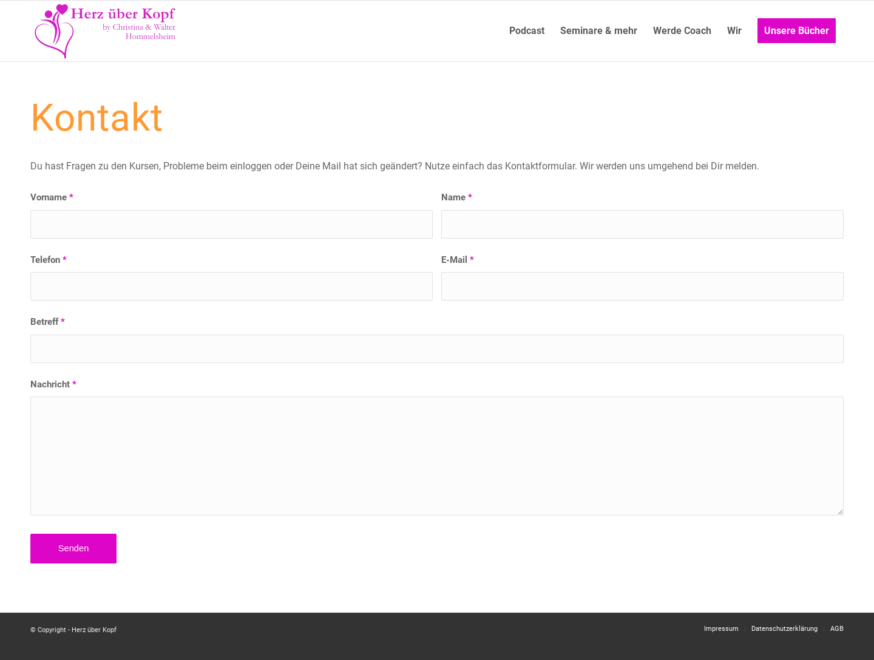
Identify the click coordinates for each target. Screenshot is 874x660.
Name (456, 197)
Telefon (48, 259)
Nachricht (53, 384)
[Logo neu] (106, 31)
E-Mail (457, 259)
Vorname (51, 197)
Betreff (47, 321)
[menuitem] (526, 31)
